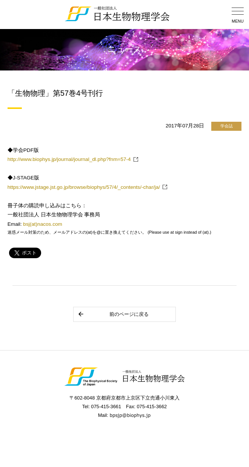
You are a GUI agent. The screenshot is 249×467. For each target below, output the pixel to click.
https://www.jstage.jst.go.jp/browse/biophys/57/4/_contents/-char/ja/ (84, 187)
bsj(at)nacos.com (42, 224)
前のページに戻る (113, 314)
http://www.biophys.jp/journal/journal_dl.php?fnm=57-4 (69, 159)
